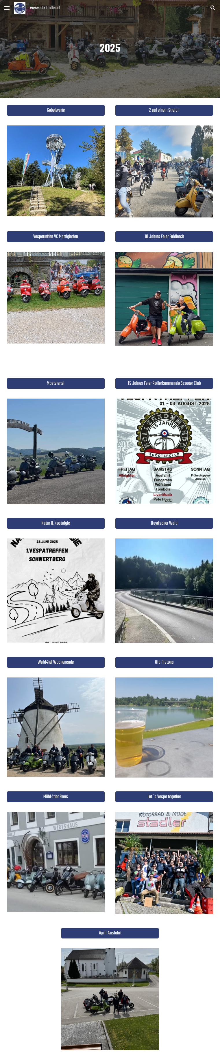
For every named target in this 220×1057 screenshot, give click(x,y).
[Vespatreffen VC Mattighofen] (55, 236)
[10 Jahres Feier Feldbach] (164, 236)
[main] (110, 49)
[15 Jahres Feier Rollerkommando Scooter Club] (164, 383)
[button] (7, 8)
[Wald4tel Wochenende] (55, 662)
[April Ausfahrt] (110, 933)
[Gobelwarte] (55, 110)
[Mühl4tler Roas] (55, 797)
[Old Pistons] (164, 662)
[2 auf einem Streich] (164, 110)
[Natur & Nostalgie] (55, 523)
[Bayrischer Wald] (164, 523)
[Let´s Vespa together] (164, 797)
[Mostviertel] (55, 383)
